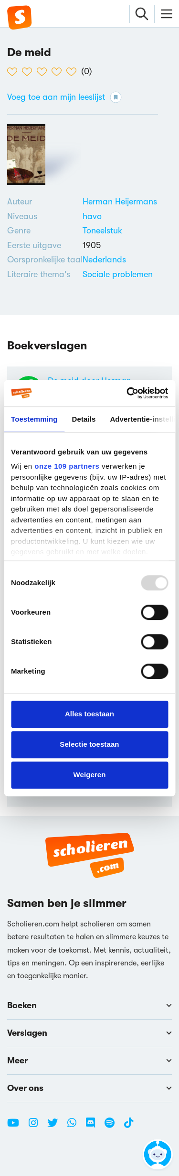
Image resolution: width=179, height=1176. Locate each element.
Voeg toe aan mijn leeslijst (64, 97)
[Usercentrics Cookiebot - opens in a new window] (127, 393)
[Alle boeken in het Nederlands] (104, 259)
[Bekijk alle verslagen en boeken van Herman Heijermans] (120, 201)
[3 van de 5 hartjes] (44, 71)
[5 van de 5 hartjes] (73, 71)
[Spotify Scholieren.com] (113, 1127)
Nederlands (104, 259)
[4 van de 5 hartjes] (59, 71)
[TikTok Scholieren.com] (128, 1127)
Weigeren (89, 775)
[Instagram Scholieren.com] (37, 1127)
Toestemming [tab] (34, 419)
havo (92, 216)
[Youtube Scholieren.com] (16, 1127)
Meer (89, 1060)
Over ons (89, 1088)
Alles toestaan (89, 714)
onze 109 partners (66, 466)
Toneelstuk (102, 230)
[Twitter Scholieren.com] (56, 1127)
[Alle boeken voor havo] (92, 216)
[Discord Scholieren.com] (94, 1127)
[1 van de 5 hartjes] (14, 71)
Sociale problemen (118, 274)
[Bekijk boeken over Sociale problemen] (118, 274)
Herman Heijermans (120, 201)
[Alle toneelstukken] (102, 230)
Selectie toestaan (89, 744)
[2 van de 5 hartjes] (29, 71)
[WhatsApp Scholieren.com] (75, 1127)
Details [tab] (84, 419)
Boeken (89, 1005)
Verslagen (89, 1033)
